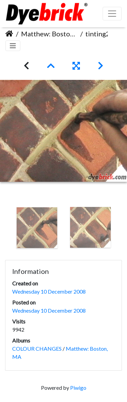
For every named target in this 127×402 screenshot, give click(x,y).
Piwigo (78, 387)
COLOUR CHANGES (37, 348)
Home (9, 34)
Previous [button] (5, 229)
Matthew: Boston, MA (49, 34)
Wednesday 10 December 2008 (49, 291)
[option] (37, 227)
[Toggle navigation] (12, 45)
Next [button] (122, 229)
